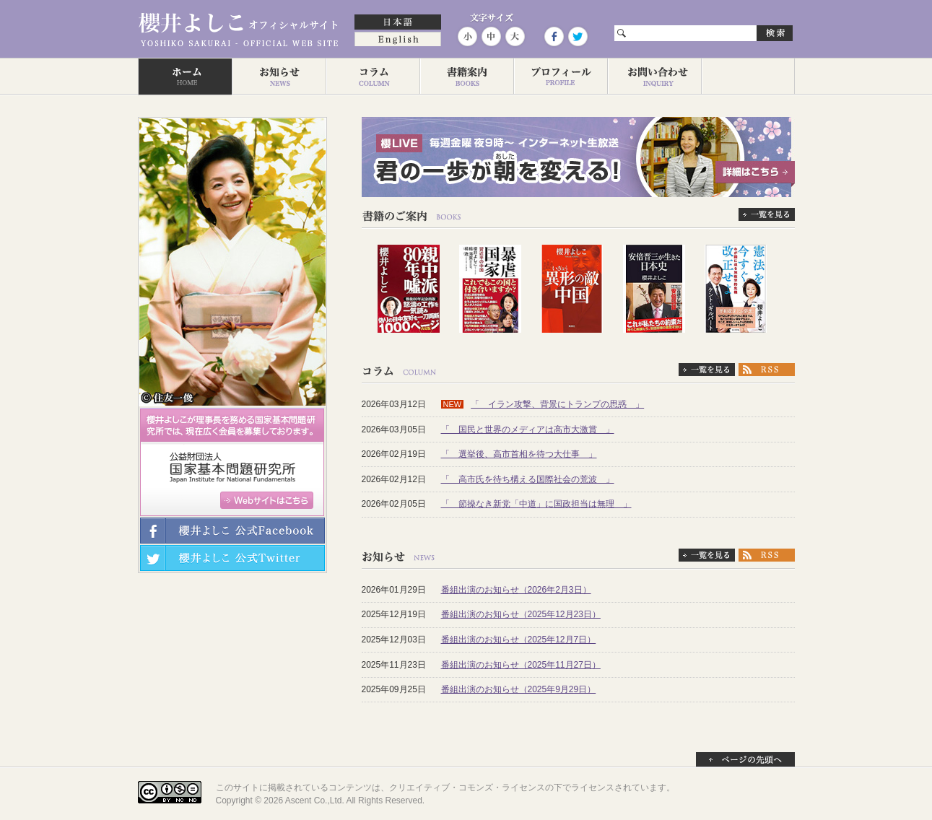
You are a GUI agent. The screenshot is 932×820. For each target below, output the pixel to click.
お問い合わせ (654, 76)
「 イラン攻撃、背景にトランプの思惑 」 (557, 404)
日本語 (397, 23)
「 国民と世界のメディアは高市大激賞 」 (527, 429)
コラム (372, 76)
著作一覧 (466, 76)
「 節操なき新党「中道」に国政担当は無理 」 (536, 504)
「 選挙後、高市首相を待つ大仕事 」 (519, 454)
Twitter (576, 36)
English (397, 40)
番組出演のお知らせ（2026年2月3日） (516, 590)
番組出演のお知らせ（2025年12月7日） (518, 639)
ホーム (185, 76)
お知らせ (279, 76)
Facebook (553, 36)
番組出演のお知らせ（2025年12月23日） (521, 614)
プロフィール (560, 76)
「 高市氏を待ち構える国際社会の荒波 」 (527, 479)
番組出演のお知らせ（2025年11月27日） (521, 665)
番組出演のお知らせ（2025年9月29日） (518, 689)
